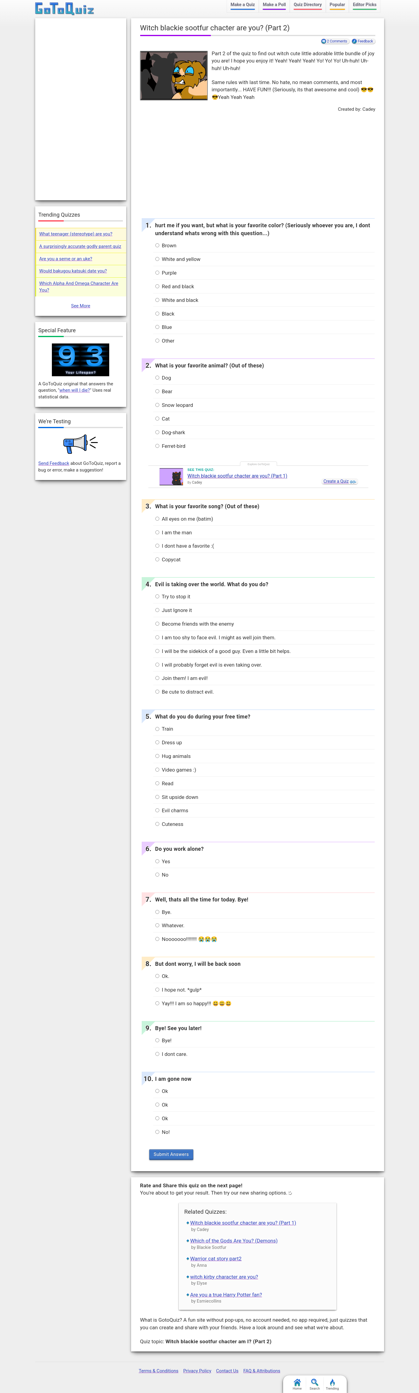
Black (164, 314)
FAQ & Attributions (261, 1371)
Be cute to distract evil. (184, 692)
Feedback (365, 41)
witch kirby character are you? (224, 1277)
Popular (337, 4)
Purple (166, 273)
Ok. (162, 976)
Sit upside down (176, 797)
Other (164, 341)
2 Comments (337, 41)
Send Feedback (53, 463)
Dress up (168, 742)
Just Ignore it (173, 610)
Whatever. (169, 925)
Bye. (163, 912)
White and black (176, 300)
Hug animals (173, 756)
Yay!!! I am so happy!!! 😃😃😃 (193, 1003)
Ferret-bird (170, 446)
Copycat (168, 559)
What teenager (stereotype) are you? (75, 234)
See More (80, 306)
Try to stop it (172, 596)
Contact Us (227, 1371)
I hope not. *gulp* (178, 990)
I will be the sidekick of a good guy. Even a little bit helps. (223, 651)
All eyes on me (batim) (184, 519)
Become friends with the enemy (194, 624)
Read (164, 783)
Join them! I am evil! (181, 678)
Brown (165, 245)
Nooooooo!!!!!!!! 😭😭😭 (186, 939)
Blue (163, 327)
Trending (332, 1385)
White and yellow (178, 259)
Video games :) (175, 770)
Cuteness (169, 824)
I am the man (173, 532)
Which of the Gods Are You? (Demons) (234, 1241)
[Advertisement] (257, 163)
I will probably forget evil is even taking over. (208, 665)
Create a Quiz (336, 481)
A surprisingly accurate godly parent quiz (80, 246)
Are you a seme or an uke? (65, 259)
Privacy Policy (197, 1371)
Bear (163, 391)
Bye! (163, 1040)
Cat (162, 419)
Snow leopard (174, 405)
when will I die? (74, 390)
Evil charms (171, 810)
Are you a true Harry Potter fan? (226, 1295)
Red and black (174, 286)
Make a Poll (274, 4)
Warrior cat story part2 (216, 1259)
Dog (163, 378)
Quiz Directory (308, 4)
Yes (162, 861)
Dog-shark (170, 432)
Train (164, 729)
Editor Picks (365, 4)
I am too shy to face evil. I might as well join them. (215, 637)
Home (297, 1385)
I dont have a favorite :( (184, 546)
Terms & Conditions (158, 1371)
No (161, 875)
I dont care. (171, 1054)
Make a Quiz (243, 4)
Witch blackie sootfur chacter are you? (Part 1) (237, 476)
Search (315, 1385)
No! (162, 1132)
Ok (161, 1091)
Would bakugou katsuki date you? (73, 271)
